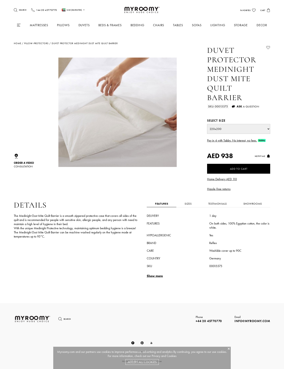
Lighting (217, 25)
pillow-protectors (36, 43)
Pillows (63, 25)
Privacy (156, 356)
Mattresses (39, 25)
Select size (216, 120)
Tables (178, 25)
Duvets (84, 25)
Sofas (197, 25)
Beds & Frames (109, 25)
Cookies (172, 356)
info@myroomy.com (252, 321)
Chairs (158, 25)
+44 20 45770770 (209, 321)
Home (17, 43)
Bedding (137, 25)
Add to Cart (239, 169)
